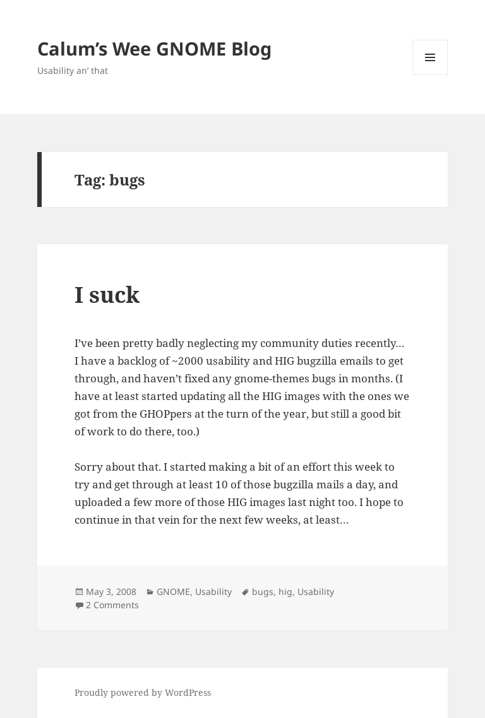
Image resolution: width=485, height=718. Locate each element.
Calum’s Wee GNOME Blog (154, 48)
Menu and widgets (430, 74)
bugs (262, 591)
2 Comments (112, 605)
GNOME (173, 591)
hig (285, 591)
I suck (107, 294)
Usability (213, 591)
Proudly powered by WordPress (143, 692)
